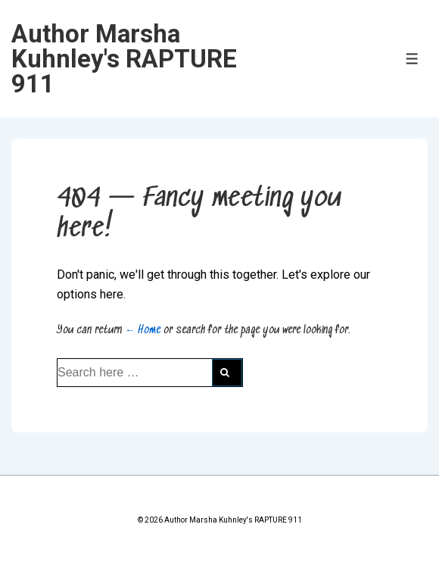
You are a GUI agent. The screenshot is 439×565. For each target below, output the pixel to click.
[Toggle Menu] (412, 58)
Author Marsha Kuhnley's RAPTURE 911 (124, 58)
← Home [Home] (142, 330)
